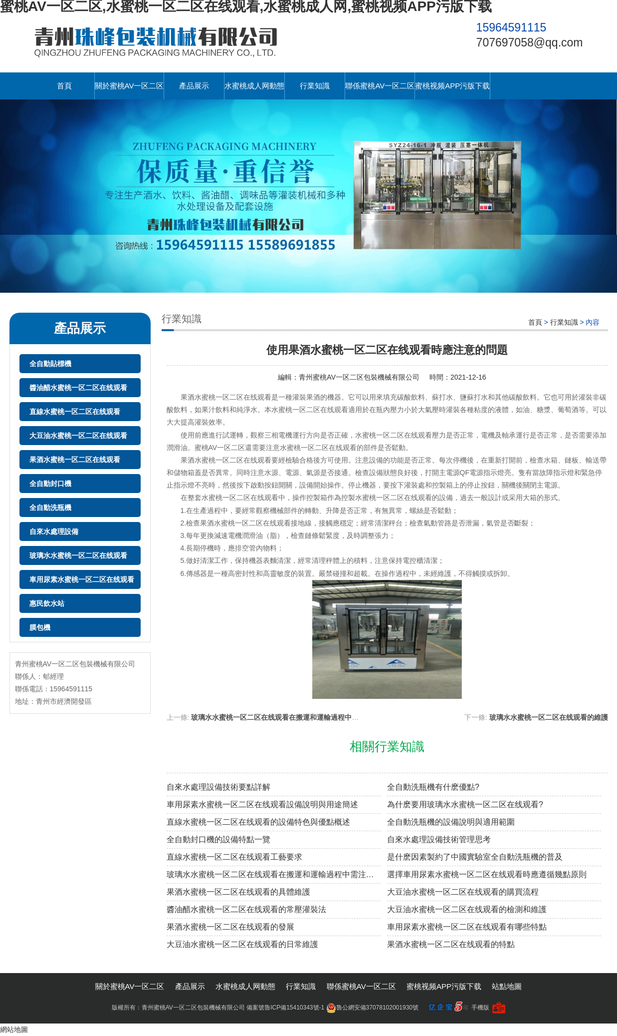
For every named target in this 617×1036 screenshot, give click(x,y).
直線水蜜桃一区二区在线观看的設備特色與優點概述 (258, 822)
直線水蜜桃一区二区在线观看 (74, 412)
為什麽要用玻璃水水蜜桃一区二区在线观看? (465, 804)
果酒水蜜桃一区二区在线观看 (74, 460)
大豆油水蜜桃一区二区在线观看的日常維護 (242, 944)
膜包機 (39, 627)
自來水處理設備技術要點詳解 (218, 787)
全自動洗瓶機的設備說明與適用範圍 (451, 822)
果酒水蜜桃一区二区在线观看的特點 (451, 944)
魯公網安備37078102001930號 (372, 1007)
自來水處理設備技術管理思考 (439, 839)
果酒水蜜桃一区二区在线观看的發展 (230, 927)
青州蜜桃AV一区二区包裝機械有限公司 (359, 377)
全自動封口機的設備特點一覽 (218, 839)
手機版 (480, 1007)
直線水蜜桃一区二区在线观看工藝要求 (234, 857)
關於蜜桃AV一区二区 (129, 85)
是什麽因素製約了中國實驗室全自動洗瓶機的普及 (475, 857)
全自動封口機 (50, 484)
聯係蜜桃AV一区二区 (379, 85)
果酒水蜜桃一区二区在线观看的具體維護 (238, 892)
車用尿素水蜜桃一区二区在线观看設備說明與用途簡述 (262, 804)
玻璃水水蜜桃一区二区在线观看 (78, 555)
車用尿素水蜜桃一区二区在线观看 (81, 579)
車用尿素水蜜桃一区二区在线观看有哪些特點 (467, 927)
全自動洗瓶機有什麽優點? (433, 787)
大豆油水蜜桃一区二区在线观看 (78, 436)
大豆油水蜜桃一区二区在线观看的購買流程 (463, 892)
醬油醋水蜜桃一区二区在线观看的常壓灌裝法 (246, 909)
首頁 (64, 85)
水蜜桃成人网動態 (254, 85)
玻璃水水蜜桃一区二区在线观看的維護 (548, 717)
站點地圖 (507, 986)
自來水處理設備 (53, 531)
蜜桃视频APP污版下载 (452, 85)
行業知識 (315, 85)
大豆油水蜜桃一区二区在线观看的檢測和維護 (467, 909)
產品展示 (194, 85)
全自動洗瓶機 (50, 508)
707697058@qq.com (529, 42)
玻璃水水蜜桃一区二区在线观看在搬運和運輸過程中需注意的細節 (292, 717)
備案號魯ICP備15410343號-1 (285, 1007)
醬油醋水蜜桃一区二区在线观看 (78, 388)
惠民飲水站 (46, 603)
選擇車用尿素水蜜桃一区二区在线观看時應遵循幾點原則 (487, 874)
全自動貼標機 (50, 364)
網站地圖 (14, 1030)
